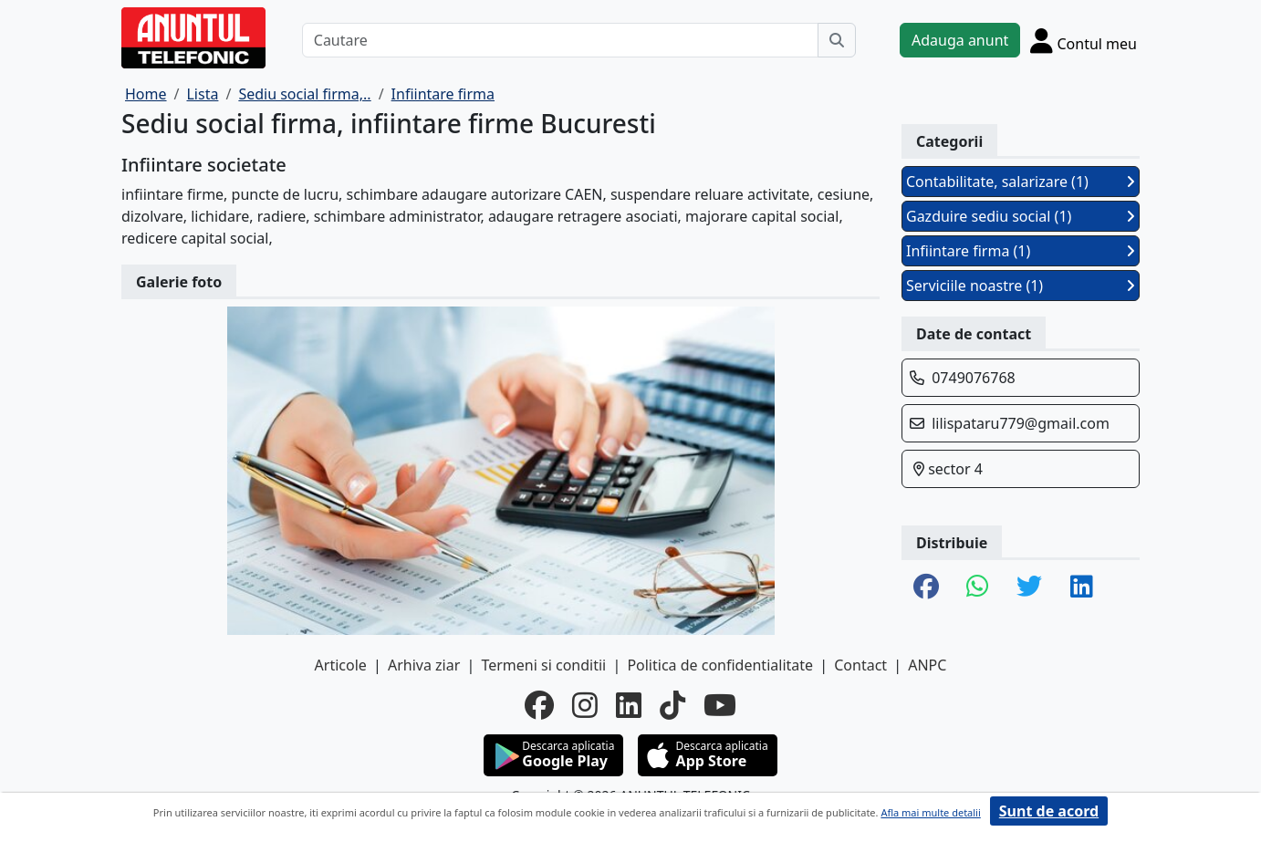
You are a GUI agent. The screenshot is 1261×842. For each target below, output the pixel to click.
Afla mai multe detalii (930, 812)
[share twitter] (1029, 587)
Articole (341, 665)
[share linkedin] (1081, 587)
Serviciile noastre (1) (1020, 285)
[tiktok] (672, 705)
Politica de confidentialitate (720, 665)
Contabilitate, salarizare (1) (1020, 182)
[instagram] (585, 705)
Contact (860, 665)
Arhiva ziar (424, 665)
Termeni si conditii (543, 665)
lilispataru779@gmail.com (1021, 423)
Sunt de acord (1049, 811)
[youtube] (719, 705)
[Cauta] (837, 40)
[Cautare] (560, 40)
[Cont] (1083, 40)
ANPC (927, 665)
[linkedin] (628, 705)
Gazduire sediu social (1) (1020, 216)
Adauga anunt (960, 40)
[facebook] (539, 705)
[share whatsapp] (977, 587)
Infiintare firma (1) (1020, 251)
